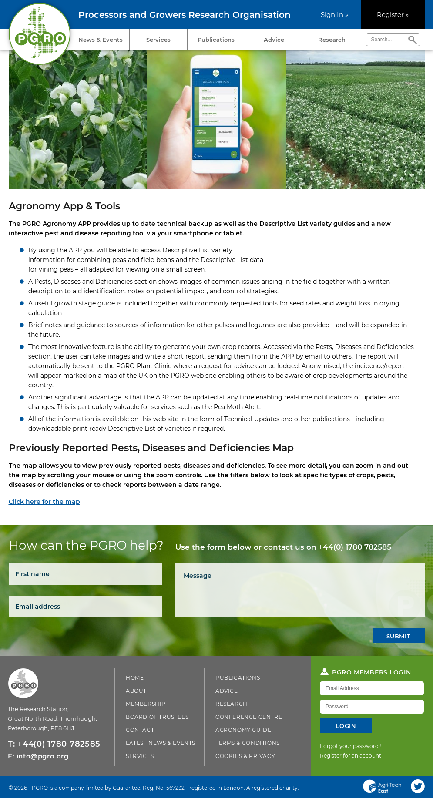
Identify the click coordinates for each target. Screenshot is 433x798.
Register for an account (350, 755)
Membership (146, 704)
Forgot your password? (351, 746)
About (136, 690)
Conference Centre (248, 717)
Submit (398, 636)
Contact (140, 730)
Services (158, 39)
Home (135, 677)
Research (332, 39)
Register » (393, 14)
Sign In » (334, 14)
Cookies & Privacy (245, 756)
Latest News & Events (160, 743)
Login (346, 725)
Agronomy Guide (243, 730)
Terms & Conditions (247, 743)
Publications (216, 39)
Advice (274, 39)
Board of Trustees (157, 717)
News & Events (100, 39)
